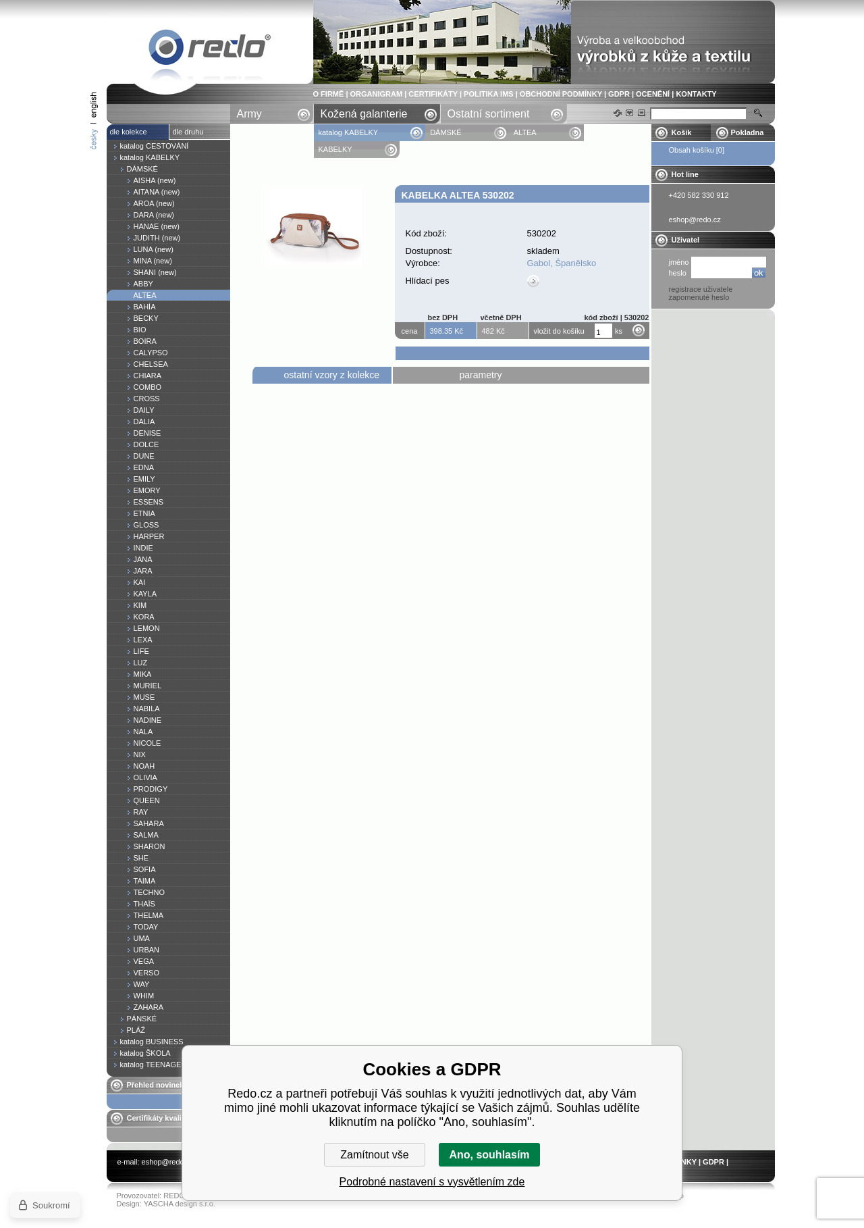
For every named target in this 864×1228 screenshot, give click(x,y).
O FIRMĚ (328, 94)
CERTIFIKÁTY (433, 94)
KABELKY (335, 149)
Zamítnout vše (374, 1154)
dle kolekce (128, 132)
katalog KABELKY (349, 132)
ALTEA (525, 132)
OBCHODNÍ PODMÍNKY (561, 94)
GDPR (619, 94)
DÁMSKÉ (445, 132)
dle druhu (188, 132)
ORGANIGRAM (376, 94)
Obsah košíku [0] (697, 150)
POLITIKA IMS (489, 94)
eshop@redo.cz (168, 1162)
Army (249, 114)
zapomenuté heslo (699, 297)
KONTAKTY (696, 94)
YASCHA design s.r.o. (179, 1204)
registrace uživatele (701, 289)
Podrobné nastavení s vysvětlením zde (432, 1181)
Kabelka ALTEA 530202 (210, 49)
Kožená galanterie (364, 114)
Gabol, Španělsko (562, 263)
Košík (682, 132)
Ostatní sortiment (489, 114)
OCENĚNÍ (653, 94)
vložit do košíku (559, 331)
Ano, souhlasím (489, 1154)
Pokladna (747, 132)
